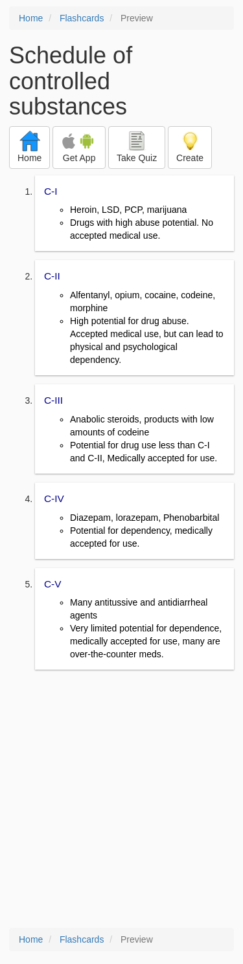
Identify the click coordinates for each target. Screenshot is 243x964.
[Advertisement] (121, 800)
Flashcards (82, 18)
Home (31, 18)
